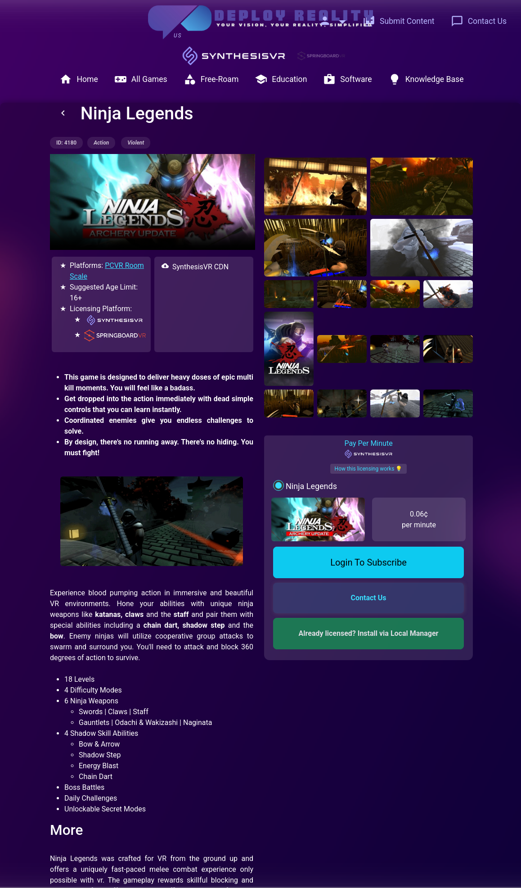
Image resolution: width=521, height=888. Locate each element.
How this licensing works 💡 (369, 469)
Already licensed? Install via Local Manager (369, 633)
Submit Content (399, 21)
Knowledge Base (426, 79)
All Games (140, 79)
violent (135, 143)
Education (281, 79)
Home (78, 79)
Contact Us (479, 21)
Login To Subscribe (368, 562)
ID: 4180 (66, 143)
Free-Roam (211, 79)
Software (347, 79)
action (101, 143)
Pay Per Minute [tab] (368, 449)
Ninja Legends (311, 486)
